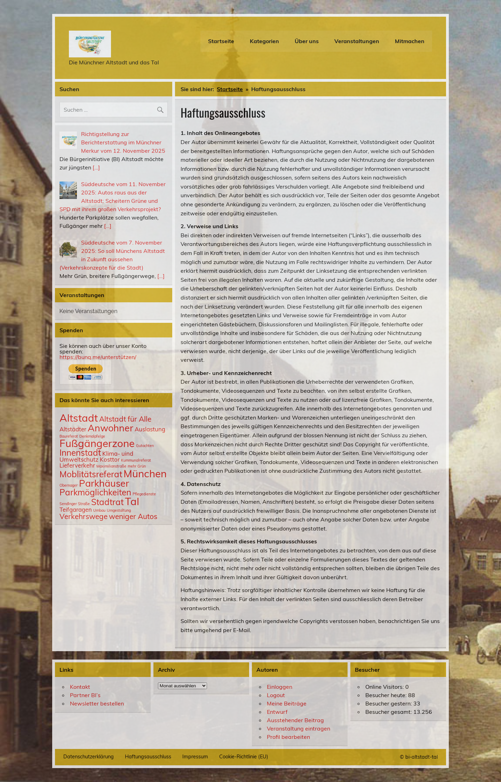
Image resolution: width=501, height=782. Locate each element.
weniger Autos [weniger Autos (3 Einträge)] (133, 516)
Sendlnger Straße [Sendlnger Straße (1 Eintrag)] (74, 503)
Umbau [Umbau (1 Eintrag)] (99, 510)
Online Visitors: (385, 686)
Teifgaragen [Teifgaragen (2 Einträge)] (75, 509)
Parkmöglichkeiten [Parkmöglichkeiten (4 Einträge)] (95, 492)
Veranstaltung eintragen (298, 728)
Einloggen (279, 686)
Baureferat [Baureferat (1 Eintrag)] (68, 436)
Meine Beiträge (287, 703)
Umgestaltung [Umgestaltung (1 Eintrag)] (119, 510)
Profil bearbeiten (288, 736)
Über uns (307, 41)
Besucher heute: (386, 695)
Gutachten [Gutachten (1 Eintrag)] (145, 445)
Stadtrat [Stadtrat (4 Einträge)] (107, 502)
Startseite (221, 41)
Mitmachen (409, 41)
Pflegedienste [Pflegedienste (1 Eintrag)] (144, 494)
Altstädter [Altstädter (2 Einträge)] (72, 429)
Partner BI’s (85, 695)
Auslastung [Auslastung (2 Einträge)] (150, 429)
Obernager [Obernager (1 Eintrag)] (68, 485)
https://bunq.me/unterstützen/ (97, 356)
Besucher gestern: (389, 703)
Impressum (195, 756)
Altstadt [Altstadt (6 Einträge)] (78, 418)
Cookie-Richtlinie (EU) (243, 756)
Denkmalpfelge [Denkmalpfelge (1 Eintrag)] (92, 436)
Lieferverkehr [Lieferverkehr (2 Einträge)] (77, 465)
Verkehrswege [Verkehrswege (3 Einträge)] (83, 516)
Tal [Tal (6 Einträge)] (132, 501)
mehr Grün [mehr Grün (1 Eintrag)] (137, 466)
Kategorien (264, 41)
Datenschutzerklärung (88, 756)
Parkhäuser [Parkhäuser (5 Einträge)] (104, 483)
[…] (96, 167)
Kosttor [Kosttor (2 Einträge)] (110, 459)
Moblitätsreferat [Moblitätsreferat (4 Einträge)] (90, 474)
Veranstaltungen (356, 41)
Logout (276, 695)
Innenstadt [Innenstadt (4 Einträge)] (80, 452)
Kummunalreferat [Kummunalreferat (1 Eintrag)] (136, 460)
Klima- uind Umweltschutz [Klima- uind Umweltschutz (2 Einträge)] (96, 456)
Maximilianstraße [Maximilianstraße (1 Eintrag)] (111, 466)
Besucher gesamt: (389, 711)
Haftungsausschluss (148, 756)
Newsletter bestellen (97, 703)
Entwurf (277, 711)
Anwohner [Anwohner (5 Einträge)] (110, 428)
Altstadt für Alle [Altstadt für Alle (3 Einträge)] (125, 418)
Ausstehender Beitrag (295, 720)
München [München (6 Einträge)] (145, 473)
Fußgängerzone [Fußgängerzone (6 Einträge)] (97, 443)
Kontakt (80, 686)
